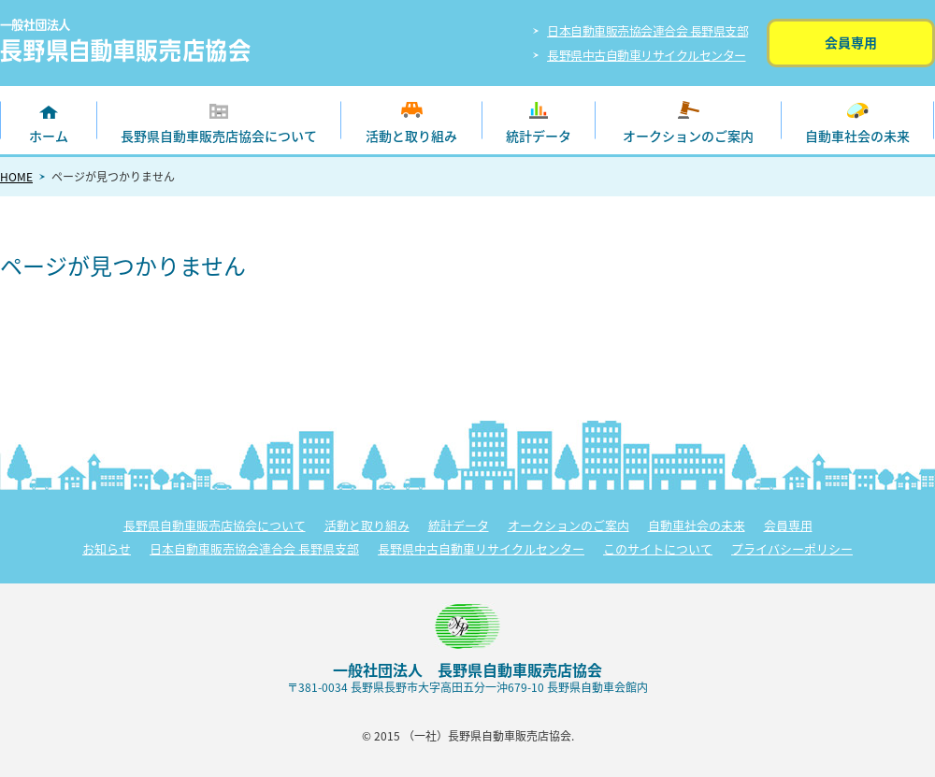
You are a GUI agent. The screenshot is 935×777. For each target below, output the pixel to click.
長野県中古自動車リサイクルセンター (646, 55)
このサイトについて (657, 548)
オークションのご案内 (688, 135)
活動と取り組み (411, 135)
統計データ (538, 135)
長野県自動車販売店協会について (219, 135)
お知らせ (106, 548)
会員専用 (851, 42)
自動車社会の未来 (857, 135)
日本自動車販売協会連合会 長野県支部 (647, 30)
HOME (16, 176)
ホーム (48, 135)
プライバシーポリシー (792, 548)
